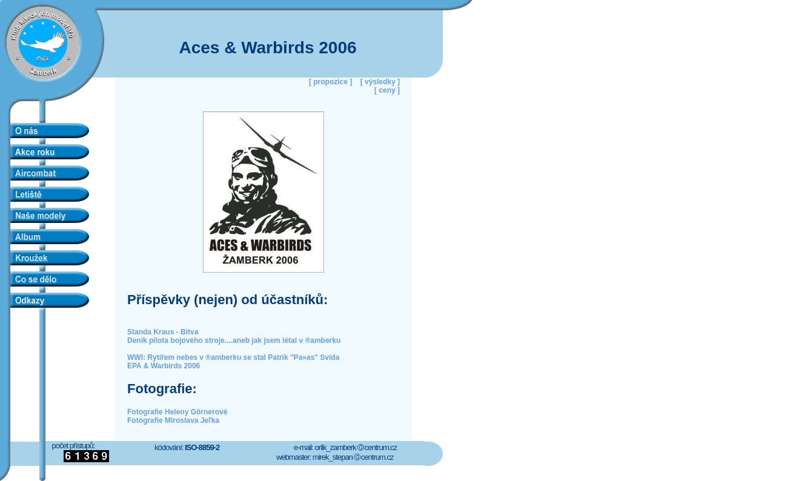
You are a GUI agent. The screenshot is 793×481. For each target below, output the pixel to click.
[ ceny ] (387, 90)
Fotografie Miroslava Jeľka (173, 420)
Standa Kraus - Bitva (162, 332)
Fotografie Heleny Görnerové (177, 412)
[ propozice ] (330, 82)
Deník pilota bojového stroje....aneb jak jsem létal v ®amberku (233, 340)
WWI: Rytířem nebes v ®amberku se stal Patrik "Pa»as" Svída (233, 357)
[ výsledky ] (380, 82)
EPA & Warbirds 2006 (163, 366)
